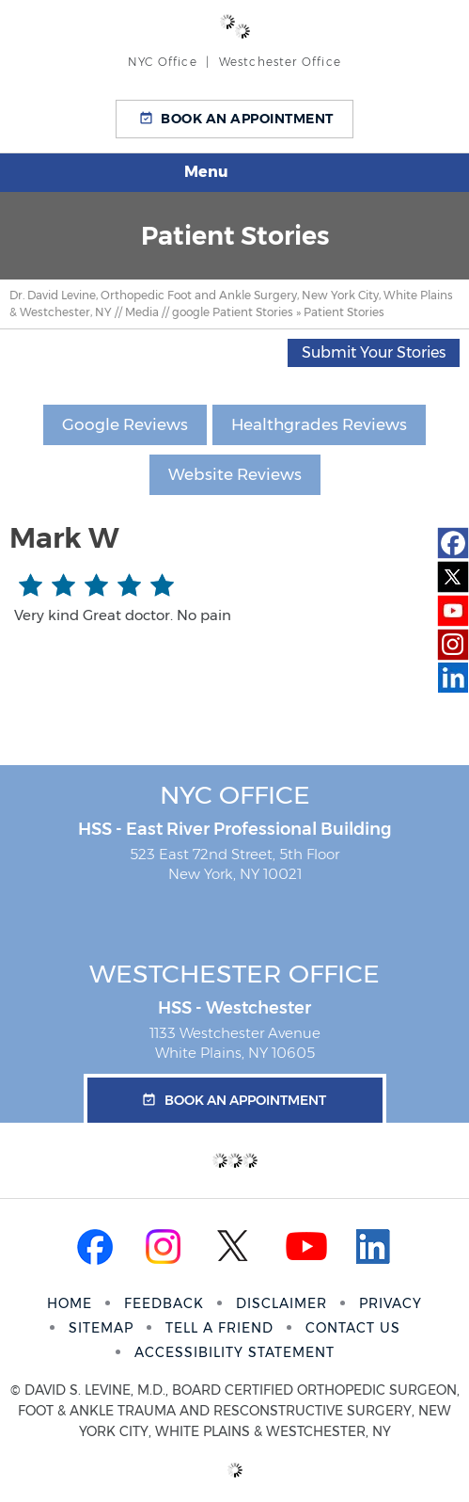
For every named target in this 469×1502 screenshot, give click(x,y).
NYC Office (235, 794)
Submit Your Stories (374, 352)
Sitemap (101, 1327)
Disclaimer (281, 1303)
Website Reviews (235, 474)
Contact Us (352, 1327)
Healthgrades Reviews (319, 424)
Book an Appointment (247, 118)
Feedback (164, 1303)
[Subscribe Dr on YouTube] (453, 611)
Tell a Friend (219, 1327)
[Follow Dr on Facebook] (453, 543)
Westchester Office (234, 973)
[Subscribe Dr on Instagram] (453, 645)
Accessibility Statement (234, 1352)
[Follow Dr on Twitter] (453, 577)
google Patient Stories (232, 312)
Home (69, 1303)
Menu (229, 173)
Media (142, 312)
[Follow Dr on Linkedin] (453, 679)
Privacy (390, 1303)
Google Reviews (125, 424)
